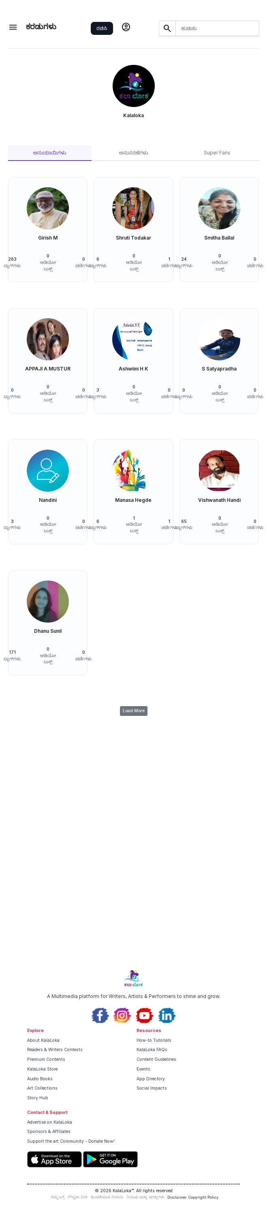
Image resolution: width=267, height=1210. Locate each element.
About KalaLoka (43, 1040)
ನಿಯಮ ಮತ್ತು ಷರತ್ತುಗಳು (145, 1197)
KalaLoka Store (42, 1069)
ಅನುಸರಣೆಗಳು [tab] (133, 153)
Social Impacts (152, 1088)
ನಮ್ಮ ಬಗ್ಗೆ (57, 1197)
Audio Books (40, 1079)
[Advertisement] (133, 903)
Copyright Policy (203, 1197)
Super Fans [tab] (217, 153)
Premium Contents (46, 1059)
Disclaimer (177, 1197)
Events (143, 1069)
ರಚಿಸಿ (101, 28)
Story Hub (37, 1098)
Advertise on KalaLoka (49, 1122)
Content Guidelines (156, 1059)
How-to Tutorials (154, 1040)
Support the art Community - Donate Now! (71, 1141)
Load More (134, 710)
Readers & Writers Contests (55, 1049)
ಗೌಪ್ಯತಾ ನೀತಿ (78, 1197)
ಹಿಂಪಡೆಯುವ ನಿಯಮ (107, 1197)
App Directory (151, 1079)
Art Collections (42, 1088)
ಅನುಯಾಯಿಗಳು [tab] (49, 153)
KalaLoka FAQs (152, 1049)
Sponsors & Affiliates (48, 1131)
